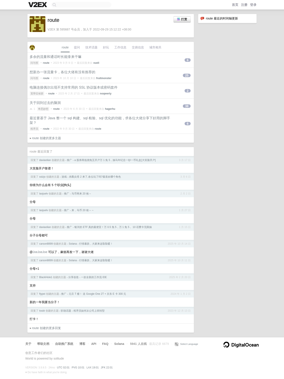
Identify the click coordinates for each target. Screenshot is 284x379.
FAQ (105, 344)
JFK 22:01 (107, 367)
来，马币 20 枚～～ (83, 210)
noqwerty (105, 93)
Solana (73, 243)
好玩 (106, 47)
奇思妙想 (43, 108)
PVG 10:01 (78, 367)
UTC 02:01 (63, 367)
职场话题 (66, 310)
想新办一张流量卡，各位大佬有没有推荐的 (62, 72)
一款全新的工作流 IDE (94, 277)
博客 (82, 344)
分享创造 (73, 277)
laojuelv (43, 193)
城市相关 (155, 47)
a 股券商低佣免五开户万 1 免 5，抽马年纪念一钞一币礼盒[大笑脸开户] (115, 160)
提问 (77, 47)
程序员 (34, 128)
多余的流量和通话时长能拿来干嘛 (55, 57)
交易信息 (138, 47)
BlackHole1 (45, 277)
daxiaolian (45, 160)
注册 (244, 4)
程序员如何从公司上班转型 (89, 310)
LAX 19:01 (93, 367)
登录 (253, 4)
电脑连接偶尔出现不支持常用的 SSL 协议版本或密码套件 (74, 87)
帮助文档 (43, 344)
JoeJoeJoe (40, 252)
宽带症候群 (36, 93)
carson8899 (46, 243)
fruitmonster (104, 78)
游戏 (64, 176)
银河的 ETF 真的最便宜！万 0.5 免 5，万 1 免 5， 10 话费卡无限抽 (113, 227)
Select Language (186, 344)
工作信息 (120, 47)
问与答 (34, 62)
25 (186, 75)
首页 (235, 4)
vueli (96, 62)
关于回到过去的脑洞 (45, 103)
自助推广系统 (64, 344)
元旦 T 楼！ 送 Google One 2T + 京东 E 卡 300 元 (97, 293)
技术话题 (91, 47)
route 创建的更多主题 (46, 138)
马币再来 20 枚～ (81, 193)
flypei (42, 293)
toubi (42, 310)
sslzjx (42, 176)
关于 (28, 344)
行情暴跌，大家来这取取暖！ (96, 243)
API (93, 344)
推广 (69, 160)
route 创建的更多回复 (46, 328)
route (65, 47)
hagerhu (110, 108)
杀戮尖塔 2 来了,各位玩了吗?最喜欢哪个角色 (95, 176)
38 (186, 106)
